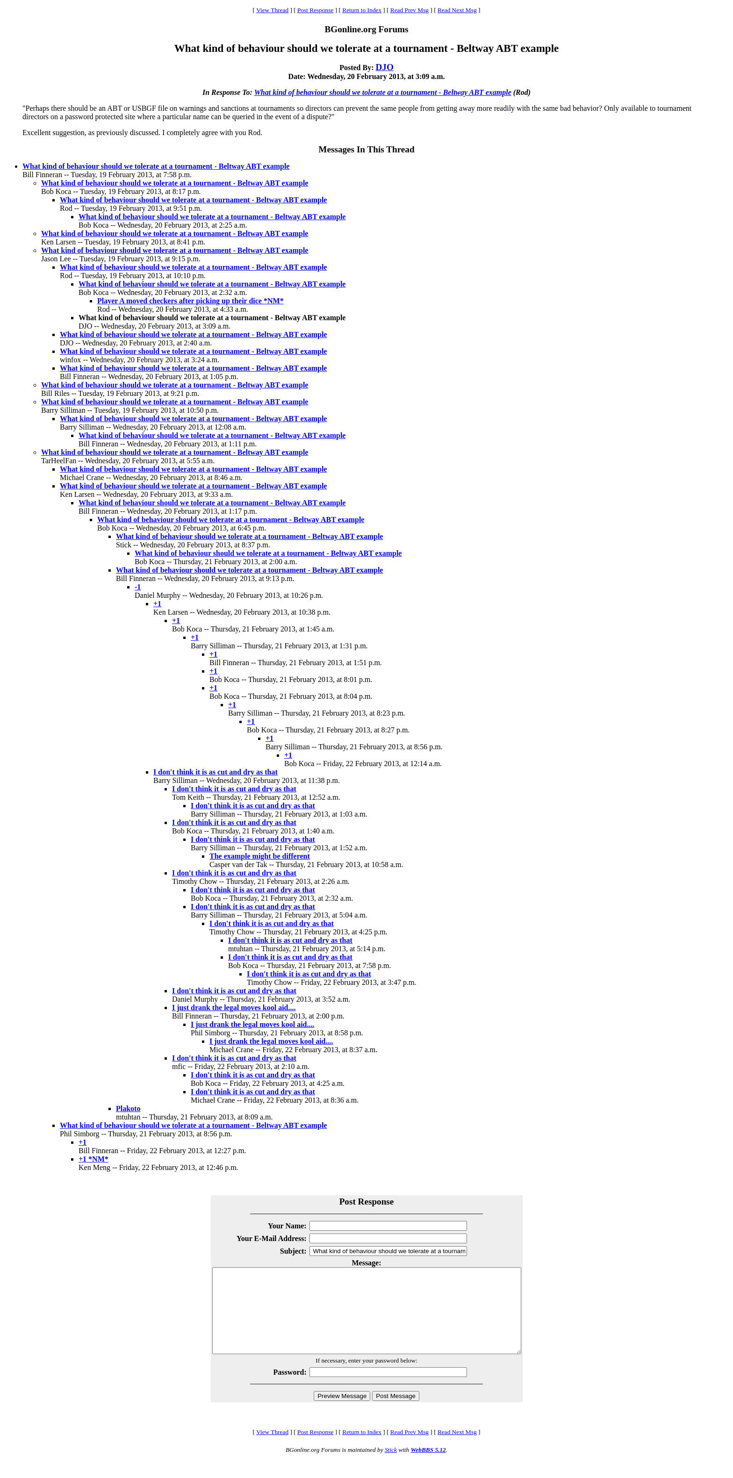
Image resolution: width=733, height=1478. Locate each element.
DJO (384, 67)
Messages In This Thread (366, 149)
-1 (138, 587)
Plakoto (128, 1108)
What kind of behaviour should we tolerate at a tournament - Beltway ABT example (382, 92)
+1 (157, 604)
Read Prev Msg (409, 10)
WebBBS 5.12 (428, 1466)
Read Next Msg (457, 10)
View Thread (272, 10)
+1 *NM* (93, 1159)
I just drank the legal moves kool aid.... (233, 1008)
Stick (391, 1466)
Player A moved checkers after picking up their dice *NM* (190, 301)
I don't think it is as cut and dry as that (215, 772)
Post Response (315, 10)
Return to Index (361, 10)
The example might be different (259, 856)
